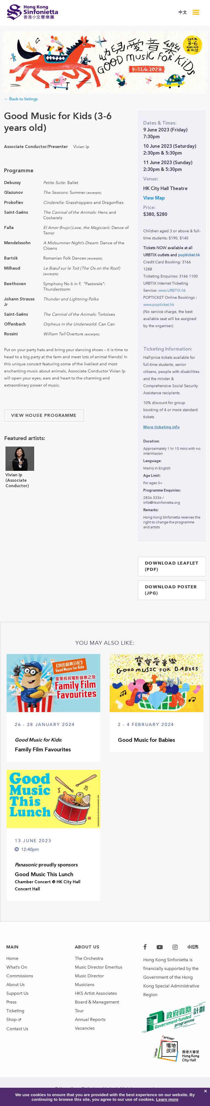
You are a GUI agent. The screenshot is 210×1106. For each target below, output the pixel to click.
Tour (79, 1010)
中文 (183, 12)
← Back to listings (21, 99)
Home (12, 958)
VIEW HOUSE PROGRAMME (44, 415)
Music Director (89, 975)
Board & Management (97, 1002)
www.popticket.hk (158, 304)
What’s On (16, 967)
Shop (11, 1019)
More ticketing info (161, 427)
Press (11, 1002)
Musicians (84, 984)
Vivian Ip (13, 474)
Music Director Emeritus (98, 967)
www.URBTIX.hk (172, 290)
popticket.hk (189, 255)
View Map (154, 198)
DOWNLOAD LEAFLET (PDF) (171, 566)
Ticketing (15, 1010)
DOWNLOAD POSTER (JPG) (171, 590)
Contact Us (17, 1028)
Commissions (19, 975)
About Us (15, 984)
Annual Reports (90, 1019)
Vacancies (85, 1028)
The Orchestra (89, 958)
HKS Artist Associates (96, 993)
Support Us (17, 993)
